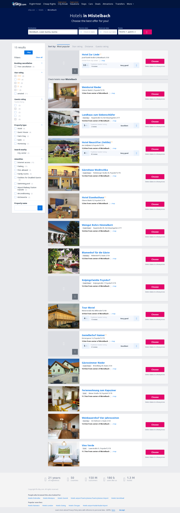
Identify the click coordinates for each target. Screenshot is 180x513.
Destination (32, 28)
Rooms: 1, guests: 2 (127, 32)
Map (28, 52)
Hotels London (47, 505)
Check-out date (103, 28)
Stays (83, 4)
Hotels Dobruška (34, 498)
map (103, 60)
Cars (91, 4)
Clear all (39, 57)
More (129, 4)
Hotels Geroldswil (117, 498)
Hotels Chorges (74, 505)
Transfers (120, 4)
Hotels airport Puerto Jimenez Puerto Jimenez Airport (89, 498)
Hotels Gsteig (61, 505)
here (113, 510)
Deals (97, 4)
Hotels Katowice (34, 505)
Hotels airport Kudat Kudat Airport (95, 505)
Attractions (108, 4)
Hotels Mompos (49, 498)
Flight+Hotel (35, 4)
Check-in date (83, 28)
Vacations (74, 4)
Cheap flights (49, 4)
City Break (63, 4)
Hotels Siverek (63, 498)
